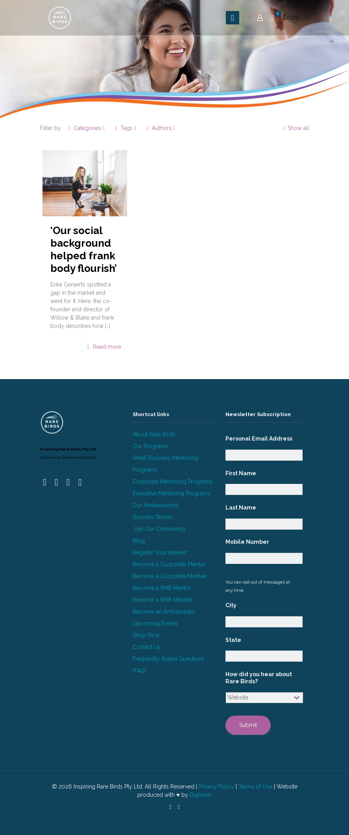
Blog (139, 540)
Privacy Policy (216, 786)
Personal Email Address (261, 438)
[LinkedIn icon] (171, 807)
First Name (243, 473)
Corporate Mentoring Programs (172, 481)
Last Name (243, 507)
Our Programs (150, 446)
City (233, 605)
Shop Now (146, 635)
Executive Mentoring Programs (172, 493)
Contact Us (147, 647)
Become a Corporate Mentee (170, 576)
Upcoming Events (155, 623)
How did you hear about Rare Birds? (258, 677)
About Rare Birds (154, 434)
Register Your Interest (160, 552)
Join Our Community (159, 529)
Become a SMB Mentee (162, 600)
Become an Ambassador (164, 611)
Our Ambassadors (156, 505)
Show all (295, 128)
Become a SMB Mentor (162, 588)
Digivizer (201, 795)
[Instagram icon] (179, 807)
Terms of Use (255, 786)
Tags (126, 128)
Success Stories (153, 517)
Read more (107, 347)
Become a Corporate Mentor (169, 564)
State (235, 640)
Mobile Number (247, 542)
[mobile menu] (232, 17)
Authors (161, 128)
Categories (87, 128)
